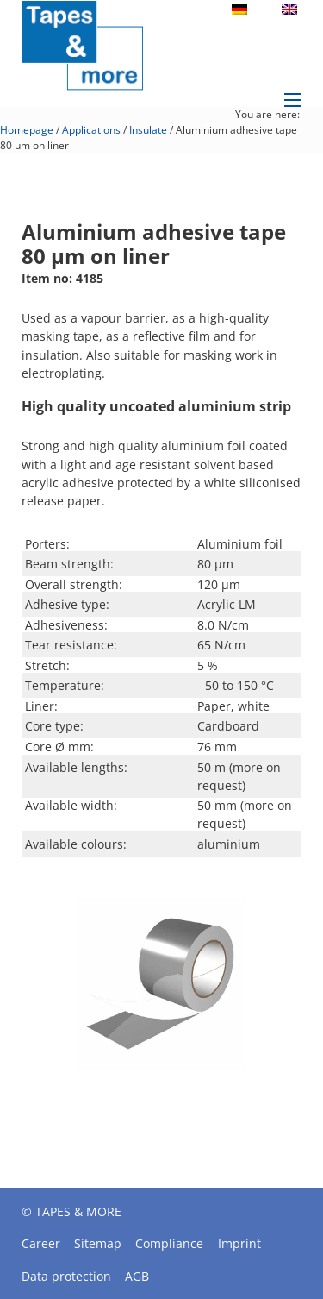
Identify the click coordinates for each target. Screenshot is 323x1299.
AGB (137, 1276)
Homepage (26, 129)
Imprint (239, 1243)
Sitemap (97, 1243)
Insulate (148, 129)
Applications (91, 129)
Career (41, 1243)
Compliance (169, 1243)
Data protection (66, 1276)
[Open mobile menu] (292, 100)
